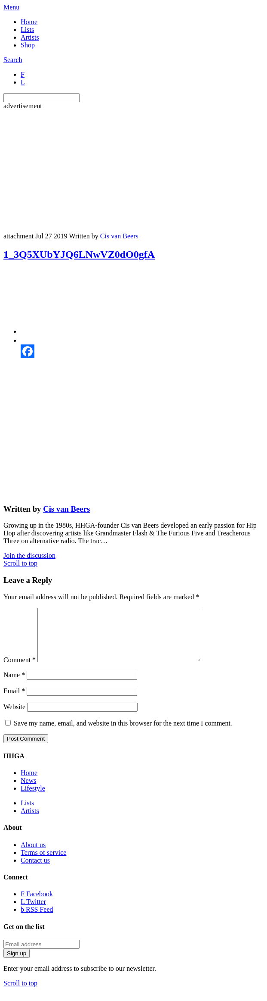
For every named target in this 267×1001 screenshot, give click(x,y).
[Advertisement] (135, 170)
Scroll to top (20, 563)
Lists (27, 29)
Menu (11, 7)
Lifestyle (33, 798)
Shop (28, 45)
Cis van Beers (119, 236)
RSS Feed (37, 919)
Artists (30, 37)
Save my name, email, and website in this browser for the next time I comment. (123, 733)
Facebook (37, 904)
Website (14, 717)
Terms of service (43, 862)
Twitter (33, 912)
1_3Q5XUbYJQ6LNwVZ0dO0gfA (79, 254)
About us (33, 855)
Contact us (35, 870)
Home (29, 21)
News (28, 791)
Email (14, 701)
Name (14, 685)
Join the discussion (29, 555)
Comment (19, 670)
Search (12, 59)
